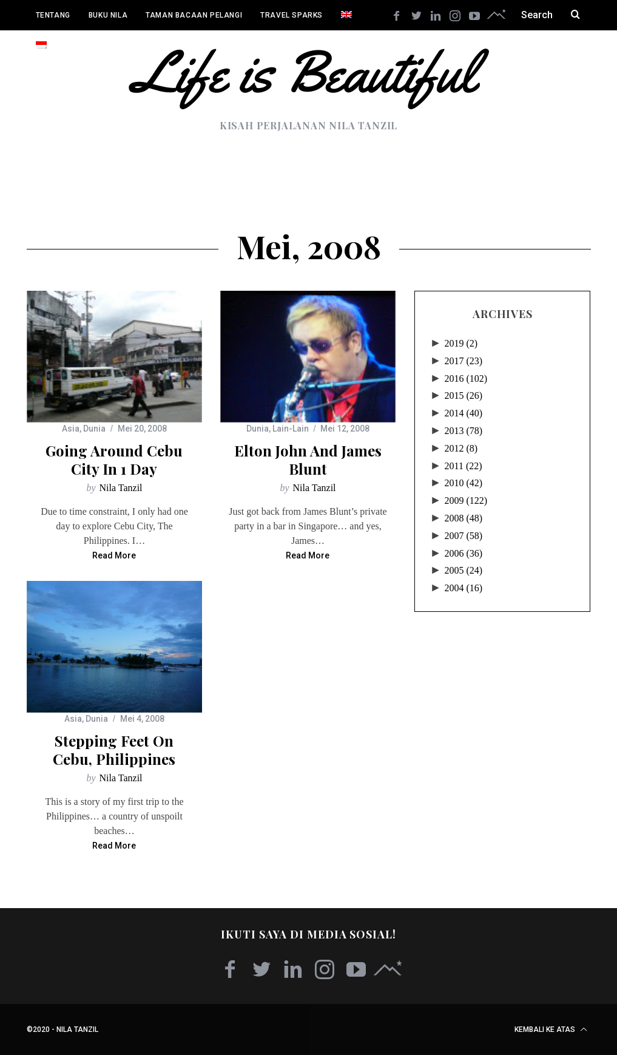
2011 (463, 466)
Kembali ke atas (550, 1029)
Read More (114, 555)
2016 (465, 378)
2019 (460, 343)
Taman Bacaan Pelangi (194, 15)
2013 (463, 431)
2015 (463, 395)
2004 (463, 588)
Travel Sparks (291, 15)
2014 (463, 413)
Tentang (53, 15)
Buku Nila (108, 15)
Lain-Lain (290, 428)
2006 (463, 553)
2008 (463, 518)
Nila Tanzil (121, 488)
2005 (463, 570)
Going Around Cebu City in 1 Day (114, 459)
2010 (463, 483)
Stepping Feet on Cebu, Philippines (114, 749)
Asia (70, 428)
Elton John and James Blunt (308, 459)
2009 (465, 500)
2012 (460, 448)
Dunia (94, 428)
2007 (463, 536)
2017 (463, 361)
